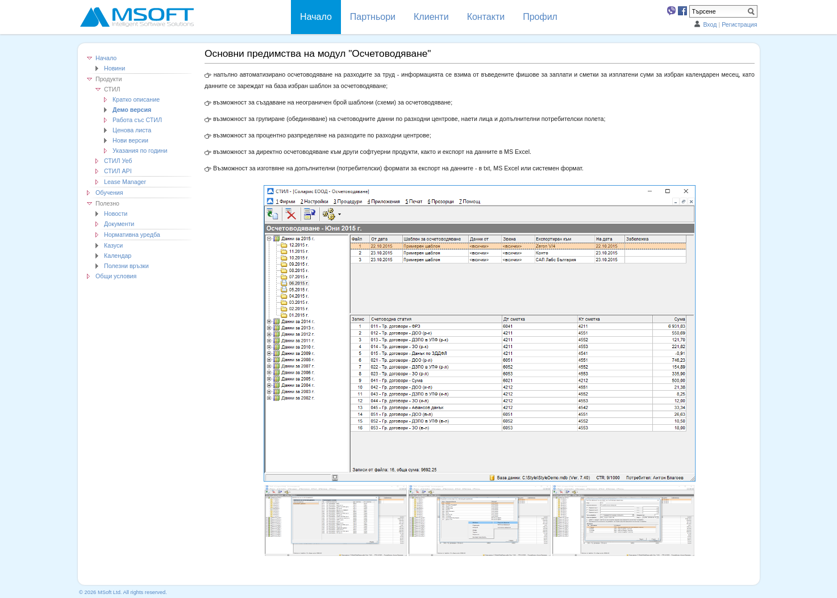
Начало (105, 58)
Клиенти (431, 17)
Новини (114, 68)
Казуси (113, 245)
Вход (710, 24)
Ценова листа (132, 130)
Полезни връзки (126, 265)
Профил (540, 17)
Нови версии (130, 140)
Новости (115, 213)
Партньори (372, 17)
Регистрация (739, 24)
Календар (117, 255)
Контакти (486, 17)
